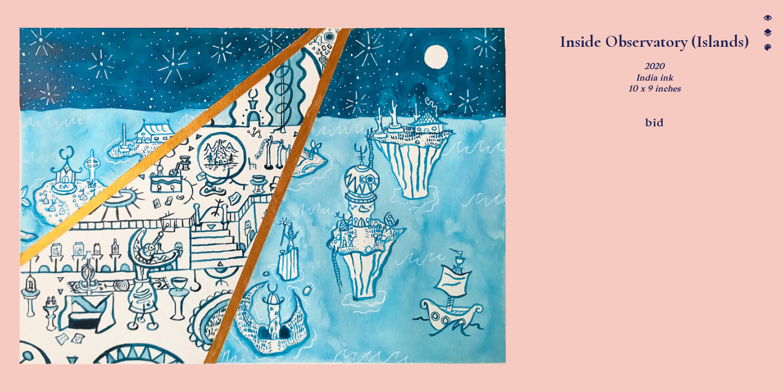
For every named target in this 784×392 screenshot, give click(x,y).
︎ (768, 33)
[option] (263, 196)
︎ (768, 18)
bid (654, 122)
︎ (768, 47)
